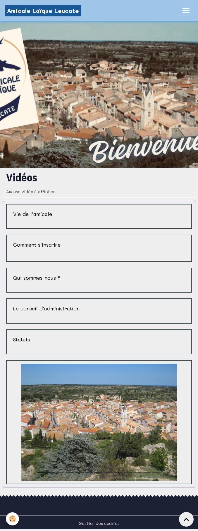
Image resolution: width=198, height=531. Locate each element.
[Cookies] (12, 518)
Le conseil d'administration (46, 308)
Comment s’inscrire (37, 245)
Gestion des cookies (99, 523)
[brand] (43, 10)
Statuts (21, 339)
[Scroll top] (186, 519)
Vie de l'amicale (32, 214)
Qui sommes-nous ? (36, 278)
